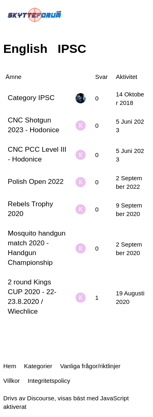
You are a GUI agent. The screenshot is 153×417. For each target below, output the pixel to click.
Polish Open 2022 (36, 181)
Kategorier (38, 365)
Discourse (40, 398)
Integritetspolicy (49, 380)
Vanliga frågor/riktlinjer (90, 365)
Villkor (11, 380)
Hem (9, 365)
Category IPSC (31, 98)
